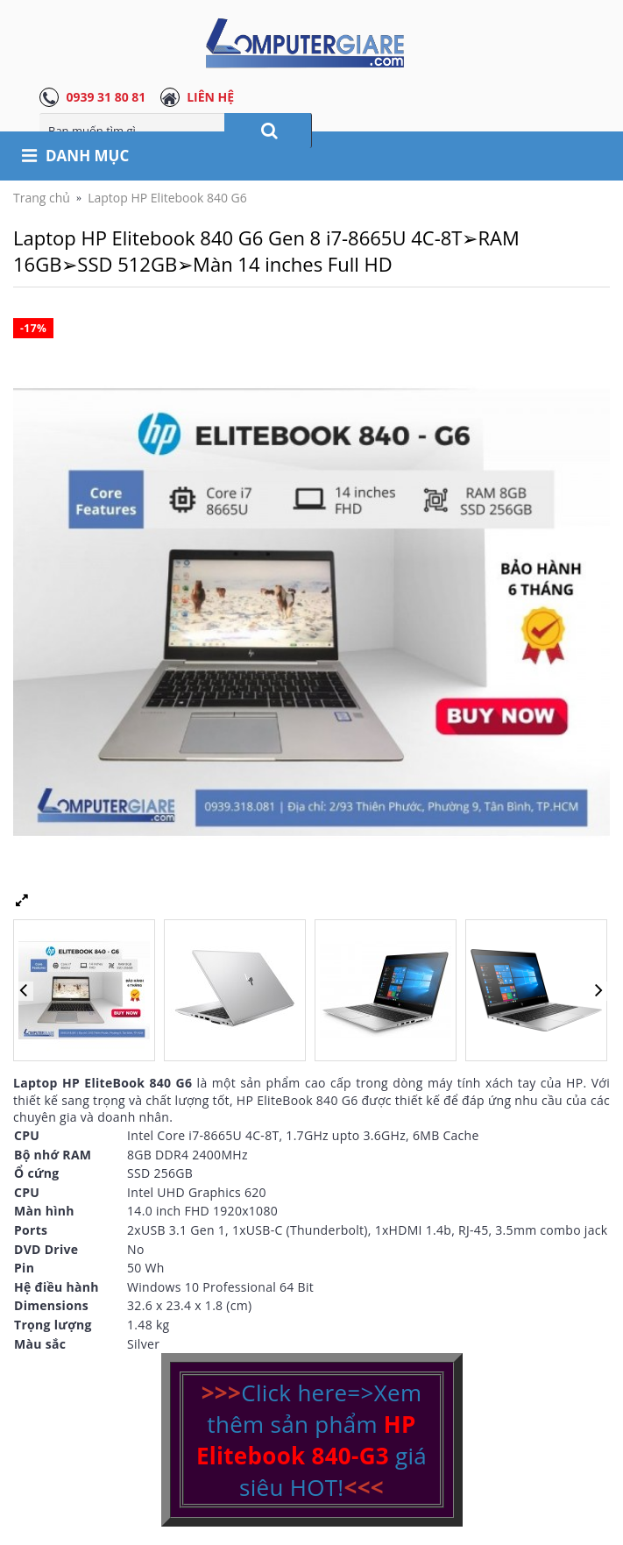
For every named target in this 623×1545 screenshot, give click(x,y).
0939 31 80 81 (105, 97)
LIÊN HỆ (210, 97)
